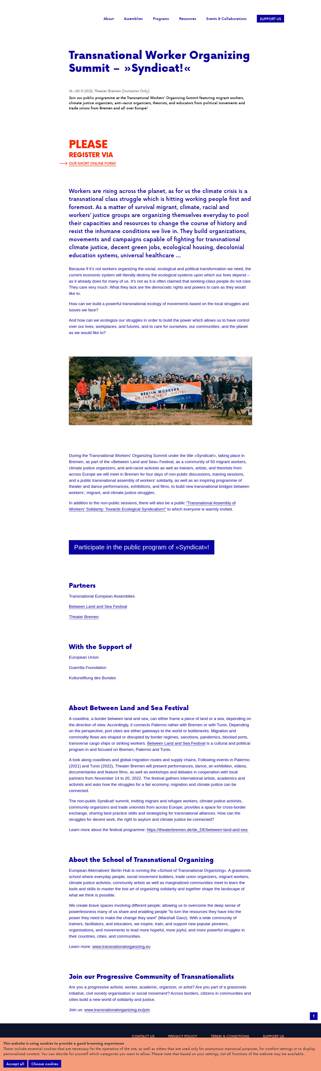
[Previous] (75, 391)
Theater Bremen (84, 617)
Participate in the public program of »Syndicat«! (141, 547)
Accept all (15, 1063)
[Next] (245, 391)
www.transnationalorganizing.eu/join (117, 1010)
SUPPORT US (270, 18)
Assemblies (133, 18)
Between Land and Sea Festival (98, 606)
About (109, 18)
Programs (161, 18)
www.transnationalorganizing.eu (121, 946)
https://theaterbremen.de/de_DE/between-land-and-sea (198, 829)
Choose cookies (44, 1063)
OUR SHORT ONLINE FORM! (92, 163)
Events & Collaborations (226, 18)
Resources (187, 18)
